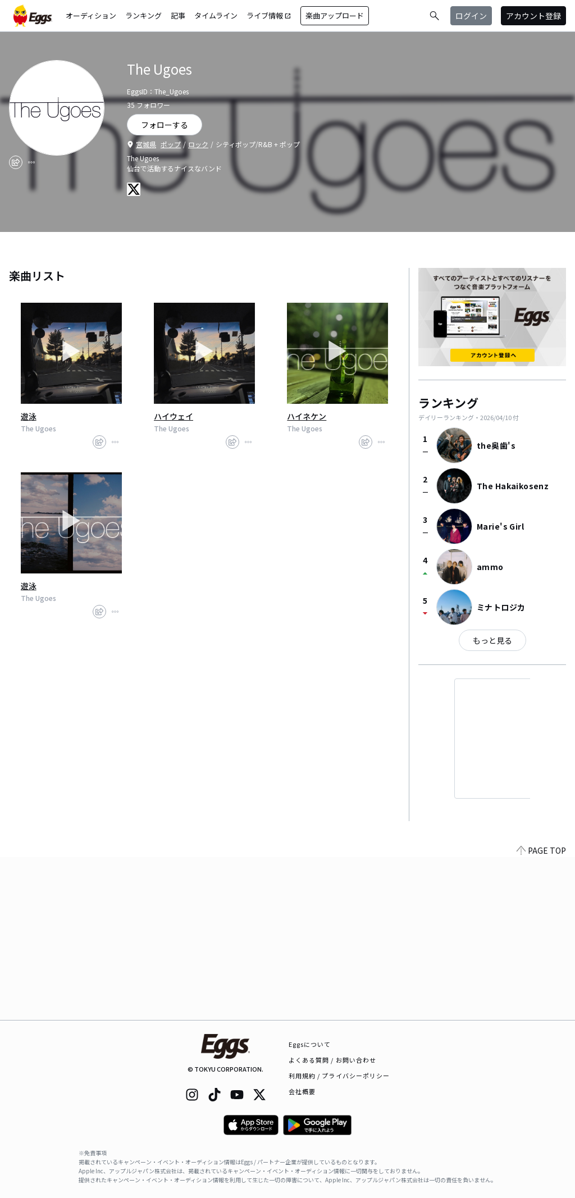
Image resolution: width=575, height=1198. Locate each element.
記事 (178, 15)
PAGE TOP (541, 1013)
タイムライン (216, 15)
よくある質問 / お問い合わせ (333, 1059)
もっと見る (492, 640)
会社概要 (302, 1091)
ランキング (143, 15)
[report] (31, 162)
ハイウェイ (173, 416)
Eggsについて (310, 1044)
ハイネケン (306, 416)
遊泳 (28, 416)
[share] (15, 162)
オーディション (91, 15)
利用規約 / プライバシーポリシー (339, 1075)
